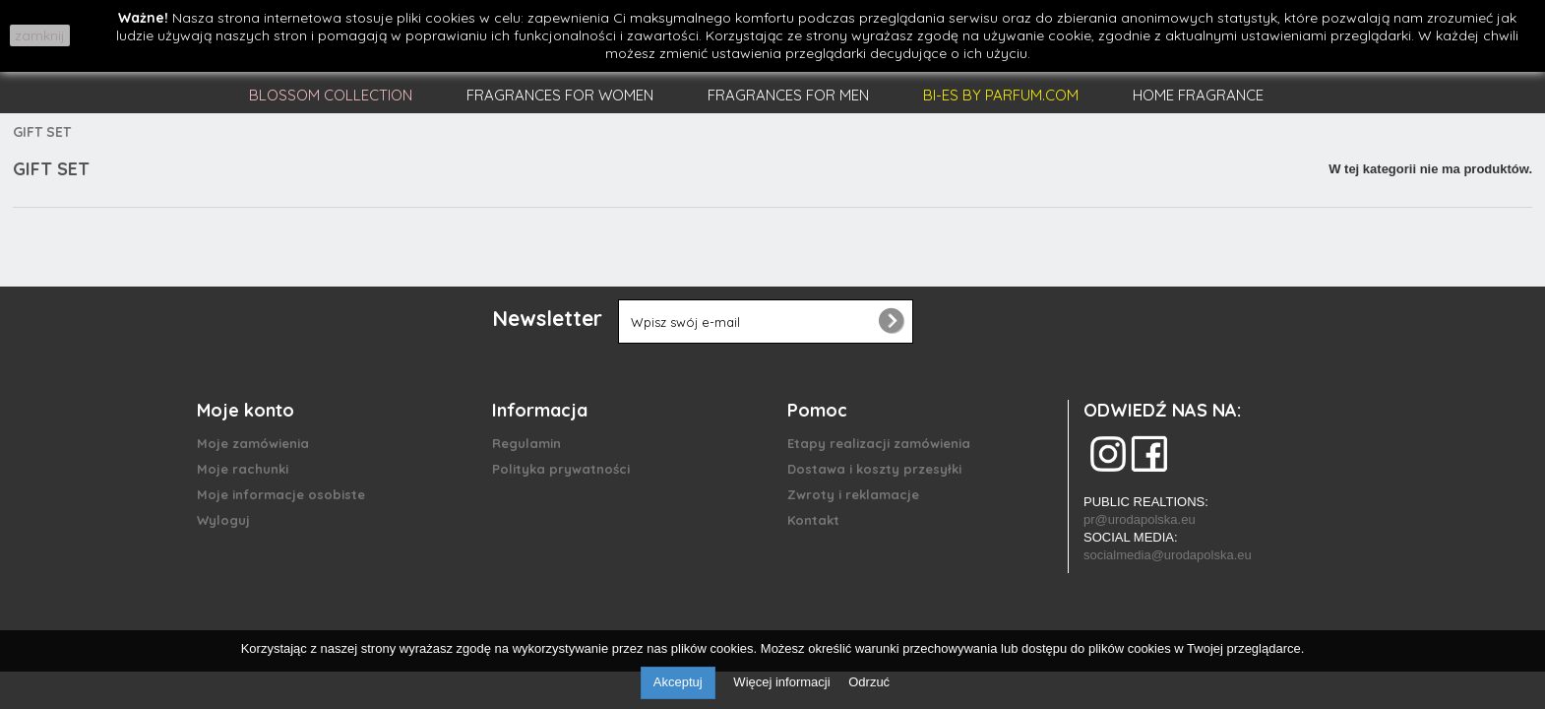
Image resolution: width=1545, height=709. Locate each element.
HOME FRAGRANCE (1198, 95)
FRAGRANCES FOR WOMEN (559, 95)
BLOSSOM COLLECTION (330, 95)
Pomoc (817, 410)
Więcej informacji (783, 682)
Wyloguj (223, 520)
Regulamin (526, 443)
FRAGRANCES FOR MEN (788, 95)
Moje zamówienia (253, 443)
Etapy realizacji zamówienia (878, 443)
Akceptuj (678, 682)
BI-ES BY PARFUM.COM (1001, 95)
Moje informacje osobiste (281, 494)
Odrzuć (869, 682)
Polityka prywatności (561, 469)
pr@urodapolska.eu (1139, 519)
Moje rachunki (242, 469)
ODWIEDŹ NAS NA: (1162, 410)
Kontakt (813, 520)
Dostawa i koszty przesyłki (874, 469)
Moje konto (245, 410)
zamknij (40, 35)
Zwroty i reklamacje (853, 494)
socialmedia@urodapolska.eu (1167, 555)
